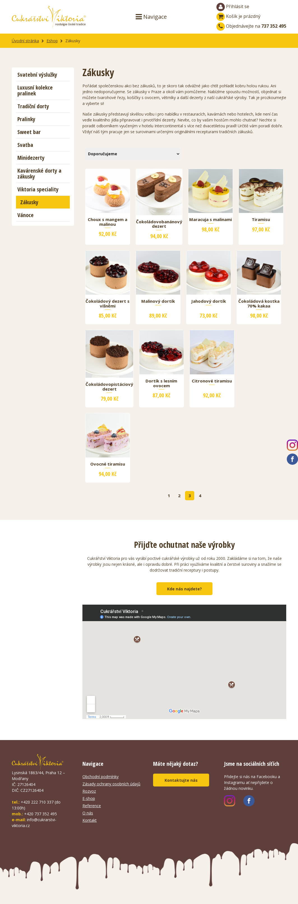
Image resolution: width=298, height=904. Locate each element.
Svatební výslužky (37, 74)
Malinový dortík (158, 301)
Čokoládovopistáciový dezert (109, 386)
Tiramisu (261, 219)
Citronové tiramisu (212, 381)
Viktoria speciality (38, 189)
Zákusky (29, 202)
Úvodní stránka (25, 40)
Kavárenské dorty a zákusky (39, 173)
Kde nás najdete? (184, 588)
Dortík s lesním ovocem (161, 383)
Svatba (25, 145)
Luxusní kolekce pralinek (35, 90)
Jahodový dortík (208, 301)
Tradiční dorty (33, 106)
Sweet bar (29, 132)
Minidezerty (31, 157)
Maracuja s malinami (210, 219)
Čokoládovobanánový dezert (159, 224)
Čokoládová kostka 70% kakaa (258, 303)
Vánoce (25, 215)
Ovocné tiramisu (107, 464)
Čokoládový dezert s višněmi (108, 303)
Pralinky (26, 119)
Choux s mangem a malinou (107, 222)
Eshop (52, 40)
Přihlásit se (232, 7)
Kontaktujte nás (181, 780)
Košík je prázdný (238, 16)
